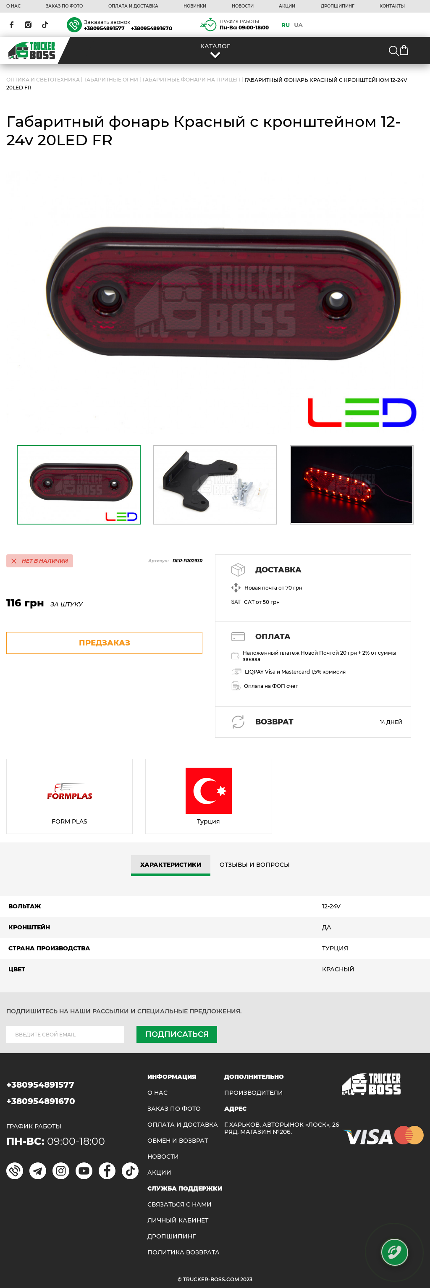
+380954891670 (151, 28)
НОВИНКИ (195, 6)
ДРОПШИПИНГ (337, 6)
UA (298, 24)
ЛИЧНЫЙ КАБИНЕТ (177, 1220)
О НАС (13, 6)
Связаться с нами (179, 1204)
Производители (253, 1093)
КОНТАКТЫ (392, 6)
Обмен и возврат (177, 1140)
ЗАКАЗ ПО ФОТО (64, 6)
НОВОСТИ (243, 6)
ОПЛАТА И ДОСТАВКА (133, 6)
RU (285, 24)
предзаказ (104, 643)
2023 (246, 1279)
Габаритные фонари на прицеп (191, 80)
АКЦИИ (287, 6)
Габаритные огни (111, 80)
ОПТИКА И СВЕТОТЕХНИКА (43, 80)
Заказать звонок (107, 21)
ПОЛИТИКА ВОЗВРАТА (183, 1252)
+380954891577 (104, 28)
